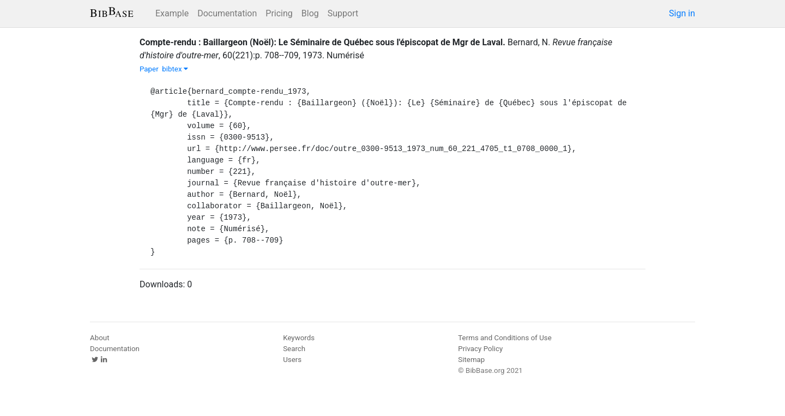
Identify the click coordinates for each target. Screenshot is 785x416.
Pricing (279, 13)
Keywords (299, 338)
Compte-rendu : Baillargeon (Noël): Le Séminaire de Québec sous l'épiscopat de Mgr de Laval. (322, 42)
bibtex (175, 69)
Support (343, 13)
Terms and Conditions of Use (504, 338)
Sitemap (471, 359)
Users (292, 359)
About (100, 338)
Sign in (682, 13)
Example (172, 13)
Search (294, 349)
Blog (310, 13)
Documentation (227, 13)
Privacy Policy (480, 349)
